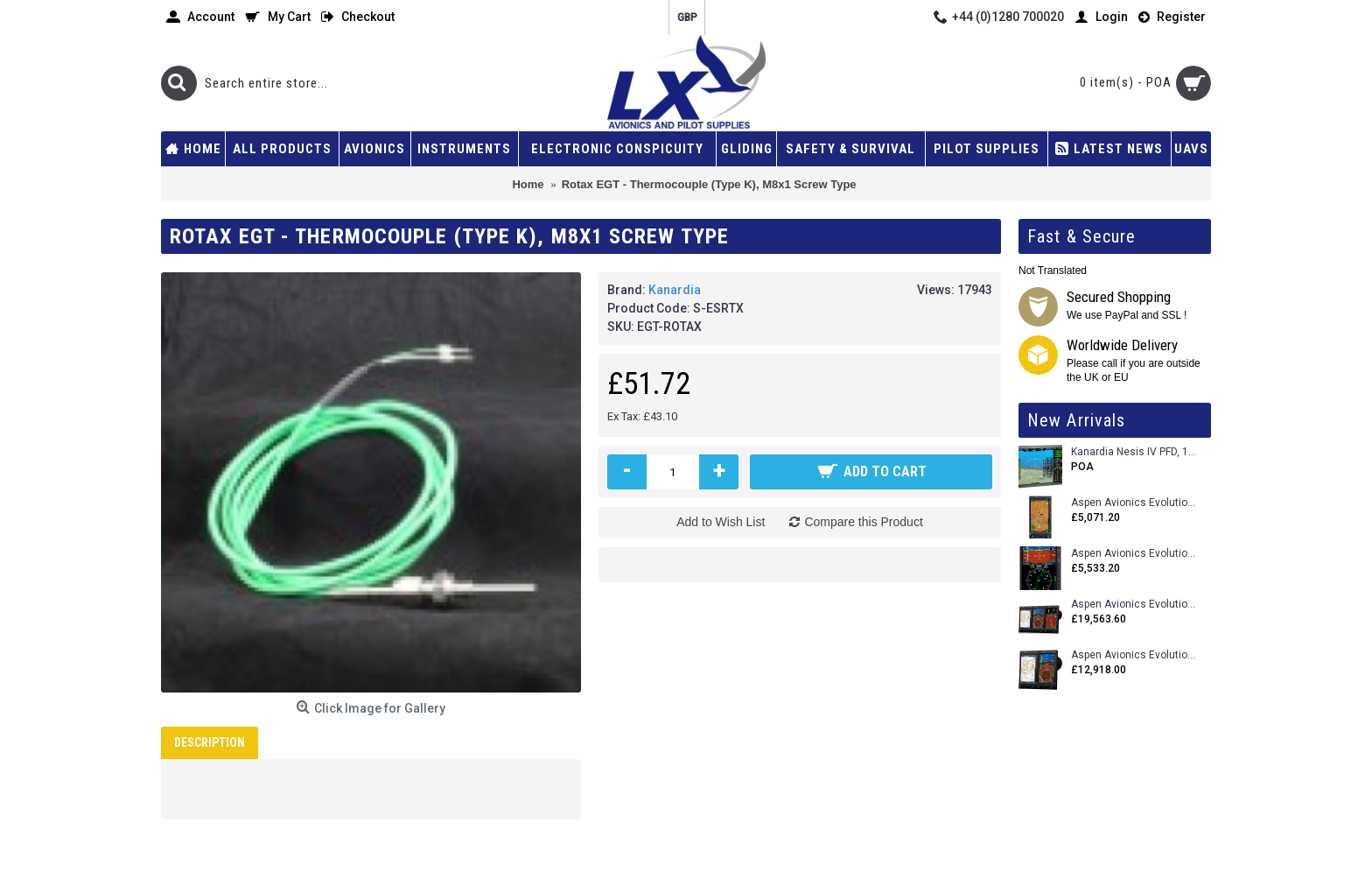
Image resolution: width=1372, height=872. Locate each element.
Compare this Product (863, 522)
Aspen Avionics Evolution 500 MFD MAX (1134, 503)
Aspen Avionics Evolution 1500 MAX (1134, 655)
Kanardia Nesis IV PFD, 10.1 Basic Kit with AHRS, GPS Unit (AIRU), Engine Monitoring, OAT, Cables (1134, 452)
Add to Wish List (720, 522)
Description (209, 742)
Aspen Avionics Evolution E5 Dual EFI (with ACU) (1134, 553)
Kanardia (674, 290)
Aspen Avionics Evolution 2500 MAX (1134, 604)
